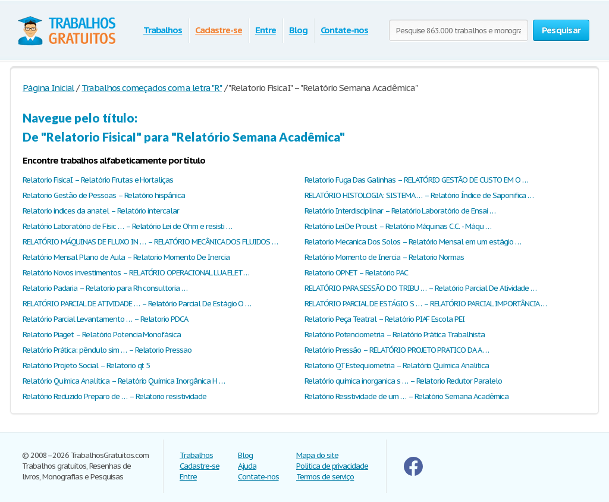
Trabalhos (163, 30)
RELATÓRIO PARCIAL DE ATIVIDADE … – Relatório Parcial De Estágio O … (137, 304)
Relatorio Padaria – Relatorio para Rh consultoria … (105, 288)
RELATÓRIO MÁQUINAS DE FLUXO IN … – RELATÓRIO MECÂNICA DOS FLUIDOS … (150, 242)
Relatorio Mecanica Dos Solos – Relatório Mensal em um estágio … (412, 242)
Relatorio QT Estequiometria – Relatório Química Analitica (396, 365)
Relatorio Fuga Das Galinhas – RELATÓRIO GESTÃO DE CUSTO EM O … (416, 180)
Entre (265, 30)
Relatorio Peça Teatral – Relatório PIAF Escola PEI (384, 319)
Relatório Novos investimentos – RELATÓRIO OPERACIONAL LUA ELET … (136, 273)
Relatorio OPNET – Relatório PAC (356, 273)
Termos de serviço (325, 477)
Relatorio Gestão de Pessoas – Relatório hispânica (104, 195)
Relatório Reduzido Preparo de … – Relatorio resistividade (114, 396)
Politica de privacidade (332, 466)
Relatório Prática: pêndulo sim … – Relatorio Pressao (107, 350)
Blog (298, 30)
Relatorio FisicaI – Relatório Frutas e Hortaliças (98, 180)
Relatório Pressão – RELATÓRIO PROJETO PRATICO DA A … (396, 350)
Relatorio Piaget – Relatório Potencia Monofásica (102, 335)
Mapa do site (317, 455)
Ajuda (247, 466)
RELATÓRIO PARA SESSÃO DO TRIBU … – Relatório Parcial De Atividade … (420, 288)
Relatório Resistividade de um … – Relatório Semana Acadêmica (406, 396)
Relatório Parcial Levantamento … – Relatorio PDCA (105, 319)
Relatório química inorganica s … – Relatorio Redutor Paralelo (403, 381)
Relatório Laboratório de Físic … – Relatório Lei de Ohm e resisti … (127, 226)
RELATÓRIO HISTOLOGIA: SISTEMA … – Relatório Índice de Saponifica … (418, 195)
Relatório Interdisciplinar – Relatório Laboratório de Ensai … (399, 211)
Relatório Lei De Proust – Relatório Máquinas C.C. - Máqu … (397, 226)
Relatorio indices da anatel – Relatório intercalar (101, 211)
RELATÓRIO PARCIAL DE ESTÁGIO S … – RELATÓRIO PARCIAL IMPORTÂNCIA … (425, 304)
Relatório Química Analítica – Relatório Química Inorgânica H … (124, 381)
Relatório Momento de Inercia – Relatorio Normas (384, 257)
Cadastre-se (218, 30)
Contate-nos (345, 30)
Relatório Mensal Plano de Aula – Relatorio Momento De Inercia (126, 257)
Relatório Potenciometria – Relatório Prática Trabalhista (394, 335)
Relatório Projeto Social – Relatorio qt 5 (86, 365)
